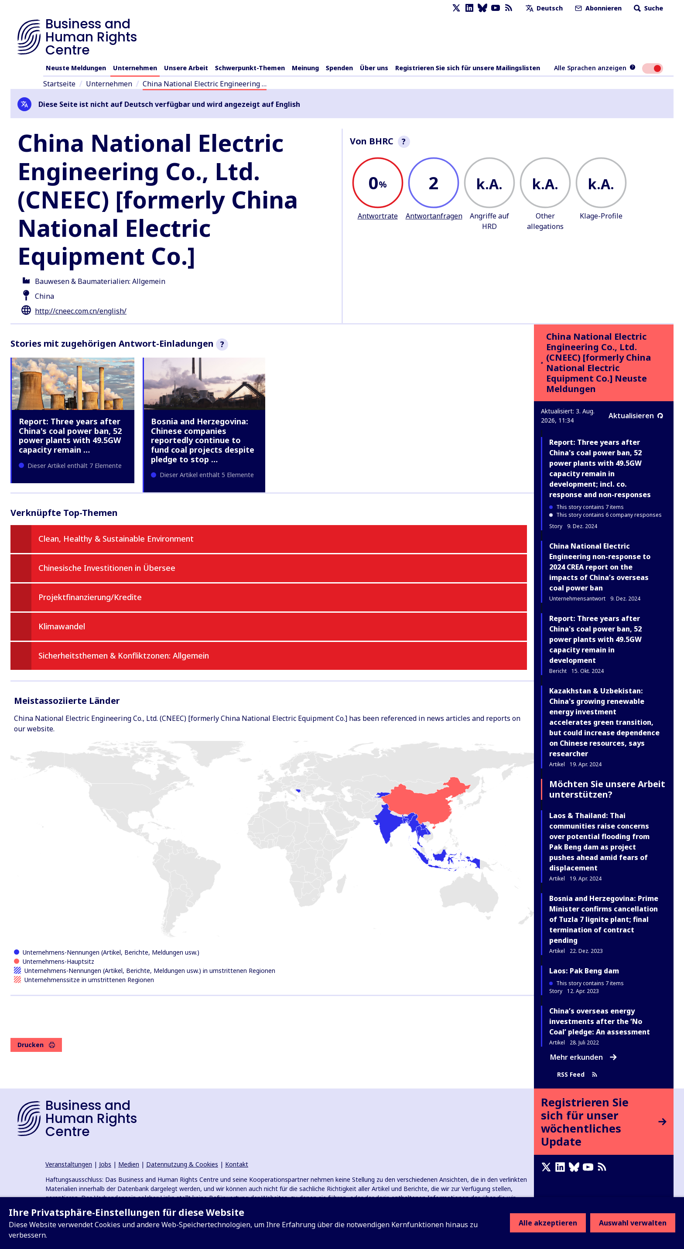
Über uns (374, 68)
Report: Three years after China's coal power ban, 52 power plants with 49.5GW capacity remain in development (595, 639)
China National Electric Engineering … (205, 84)
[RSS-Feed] (508, 8)
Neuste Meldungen (76, 68)
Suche (647, 8)
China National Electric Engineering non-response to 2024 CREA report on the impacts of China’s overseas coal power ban (599, 567)
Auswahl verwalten (633, 1223)
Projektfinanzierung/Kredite (90, 597)
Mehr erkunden (583, 1057)
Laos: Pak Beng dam (584, 971)
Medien (128, 1164)
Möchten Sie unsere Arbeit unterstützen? (607, 789)
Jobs (105, 1164)
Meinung (305, 68)
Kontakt (236, 1164)
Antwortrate (378, 216)
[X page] (456, 8)
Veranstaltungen (68, 1164)
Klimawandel (61, 626)
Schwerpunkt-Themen (250, 68)
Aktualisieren (636, 415)
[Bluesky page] (482, 8)
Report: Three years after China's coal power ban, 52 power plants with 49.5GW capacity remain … (70, 435)
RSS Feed (577, 1074)
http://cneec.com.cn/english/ (81, 311)
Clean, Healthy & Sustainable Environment (116, 538)
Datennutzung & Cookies (182, 1164)
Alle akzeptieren (548, 1223)
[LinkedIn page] (469, 8)
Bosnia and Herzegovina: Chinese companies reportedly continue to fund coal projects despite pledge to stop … (202, 440)
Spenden (339, 68)
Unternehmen (135, 68)
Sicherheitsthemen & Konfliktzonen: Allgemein (123, 655)
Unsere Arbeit (186, 68)
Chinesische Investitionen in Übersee (106, 568)
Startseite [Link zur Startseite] (59, 84)
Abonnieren (597, 8)
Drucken (36, 1045)
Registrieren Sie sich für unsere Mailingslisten (467, 68)
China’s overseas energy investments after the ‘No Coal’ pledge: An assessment (599, 1021)
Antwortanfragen (434, 216)
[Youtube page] (495, 8)
